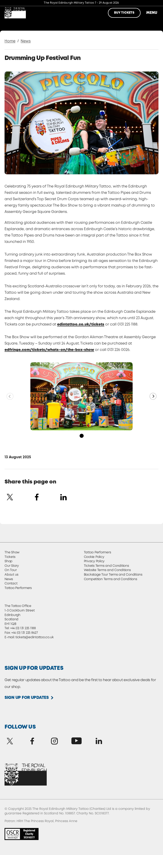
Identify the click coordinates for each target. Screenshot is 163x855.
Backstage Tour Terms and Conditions (113, 574)
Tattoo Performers (18, 588)
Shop (8, 561)
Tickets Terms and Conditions (106, 565)
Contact (11, 583)
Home (10, 41)
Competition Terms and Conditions (110, 579)
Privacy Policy (94, 561)
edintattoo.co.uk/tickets (80, 324)
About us (11, 574)
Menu (151, 13)
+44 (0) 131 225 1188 (23, 628)
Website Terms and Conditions (107, 570)
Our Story (12, 565)
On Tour (11, 570)
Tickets (10, 557)
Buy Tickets (124, 12)
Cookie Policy (94, 557)
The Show (12, 552)
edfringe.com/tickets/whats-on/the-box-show (49, 350)
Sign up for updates (27, 698)
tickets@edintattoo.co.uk (34, 637)
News (26, 41)
